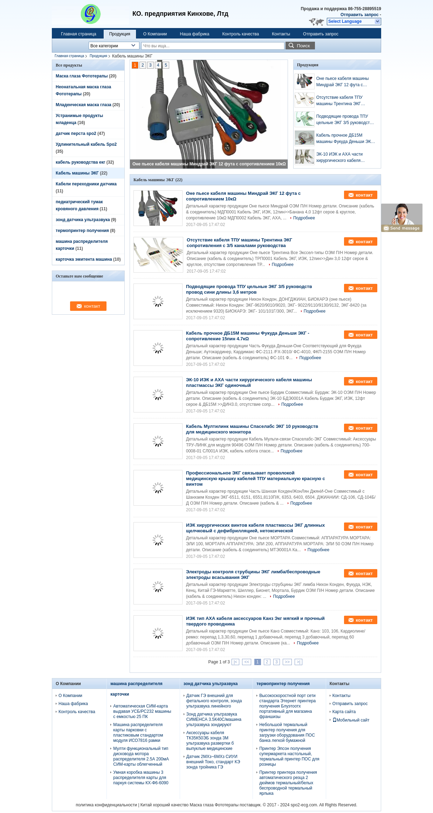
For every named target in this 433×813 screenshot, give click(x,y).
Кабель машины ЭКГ (77, 173)
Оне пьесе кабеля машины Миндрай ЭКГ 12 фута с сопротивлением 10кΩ (209, 164)
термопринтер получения (82, 230)
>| (298, 662)
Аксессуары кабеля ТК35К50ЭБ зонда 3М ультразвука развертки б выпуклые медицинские (210, 740)
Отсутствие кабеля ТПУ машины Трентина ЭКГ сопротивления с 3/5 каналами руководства (339, 101)
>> (287, 662)
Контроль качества (240, 34)
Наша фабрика (194, 34)
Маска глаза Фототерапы (82, 76)
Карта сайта (344, 711)
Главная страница (78, 34)
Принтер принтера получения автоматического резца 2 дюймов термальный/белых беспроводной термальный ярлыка (288, 783)
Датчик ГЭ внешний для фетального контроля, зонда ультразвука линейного (214, 701)
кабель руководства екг (80, 162)
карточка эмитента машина (84, 259)
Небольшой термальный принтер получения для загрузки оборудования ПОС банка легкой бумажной (287, 732)
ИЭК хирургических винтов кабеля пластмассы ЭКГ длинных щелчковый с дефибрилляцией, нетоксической (255, 527)
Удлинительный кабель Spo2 (86, 144)
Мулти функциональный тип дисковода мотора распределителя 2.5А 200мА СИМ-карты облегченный (141, 756)
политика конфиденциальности (106, 804)
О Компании (155, 34)
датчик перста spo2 (76, 133)
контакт (364, 195)
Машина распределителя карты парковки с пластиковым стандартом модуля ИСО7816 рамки (138, 732)
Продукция (119, 34)
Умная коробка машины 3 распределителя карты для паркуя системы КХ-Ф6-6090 (140, 777)
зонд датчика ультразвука (83, 219)
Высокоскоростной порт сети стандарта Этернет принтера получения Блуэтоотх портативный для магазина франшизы (287, 706)
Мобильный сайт (351, 720)
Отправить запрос (360, 14)
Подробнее (304, 218)
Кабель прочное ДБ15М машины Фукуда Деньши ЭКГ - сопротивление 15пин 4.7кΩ (346, 139)
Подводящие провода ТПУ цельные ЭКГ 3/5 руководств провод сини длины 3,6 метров (344, 120)
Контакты (281, 34)
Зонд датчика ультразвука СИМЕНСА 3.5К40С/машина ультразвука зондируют (213, 719)
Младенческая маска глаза (83, 104)
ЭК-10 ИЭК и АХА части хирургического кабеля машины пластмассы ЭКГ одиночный (341, 158)
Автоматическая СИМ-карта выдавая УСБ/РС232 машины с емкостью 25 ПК (142, 711)
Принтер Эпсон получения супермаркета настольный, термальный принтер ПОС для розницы (289, 756)
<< (246, 662)
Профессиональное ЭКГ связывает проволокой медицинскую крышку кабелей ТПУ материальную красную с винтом (255, 478)
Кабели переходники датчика (86, 184)
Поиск (303, 45)
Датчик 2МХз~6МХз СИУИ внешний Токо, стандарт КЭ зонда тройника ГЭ (213, 762)
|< (235, 662)
